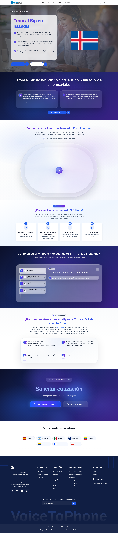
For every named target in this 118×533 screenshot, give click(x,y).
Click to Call (72, 477)
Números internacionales (75, 471)
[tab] (32, 271)
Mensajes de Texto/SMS (75, 474)
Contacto (79, 2)
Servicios (51, 2)
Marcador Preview (74, 485)
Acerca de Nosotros (58, 471)
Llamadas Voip (41, 480)
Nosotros (67, 2)
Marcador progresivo (74, 483)
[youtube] (27, 491)
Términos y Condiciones (56, 485)
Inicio (43, 2)
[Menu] (103, 2)
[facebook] (12, 491)
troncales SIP (37, 94)
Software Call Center (42, 474)
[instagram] (22, 491)
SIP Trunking (60, 327)
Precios (59, 2)
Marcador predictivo (74, 480)
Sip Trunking (40, 477)
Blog (73, 2)
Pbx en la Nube (41, 471)
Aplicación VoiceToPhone (100, 483)
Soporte (95, 474)
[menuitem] (43, 2)
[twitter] (17, 491)
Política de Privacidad (58, 488)
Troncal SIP (18, 11)
